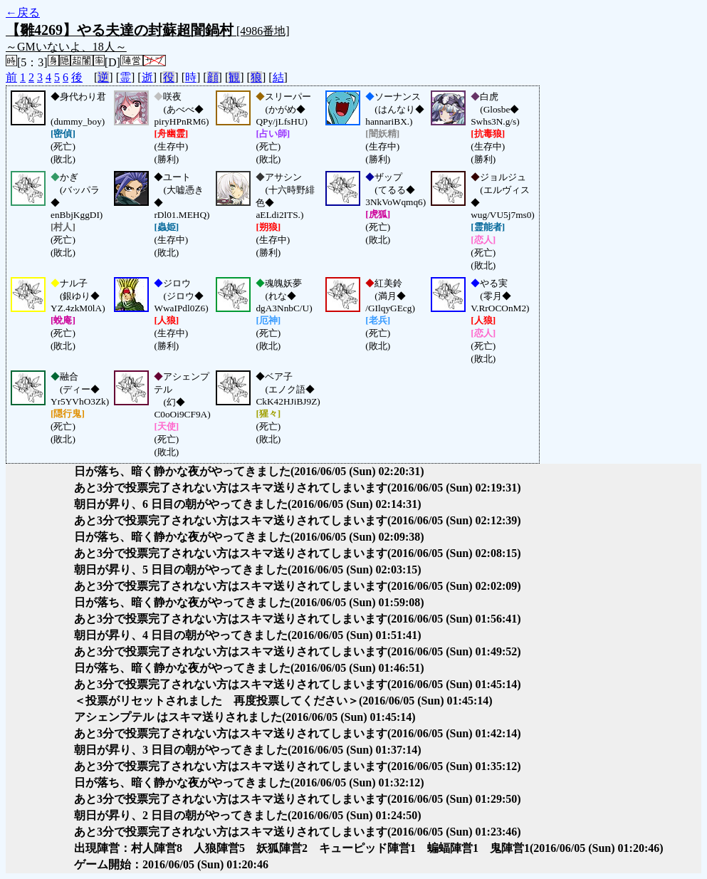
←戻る (23, 12)
